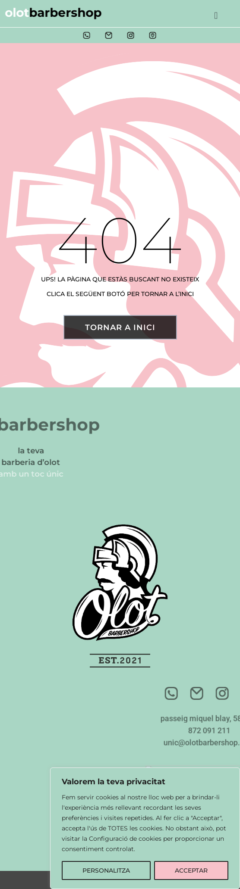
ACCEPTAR (191, 870)
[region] (145, 828)
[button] (216, 13)
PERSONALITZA (106, 870)
